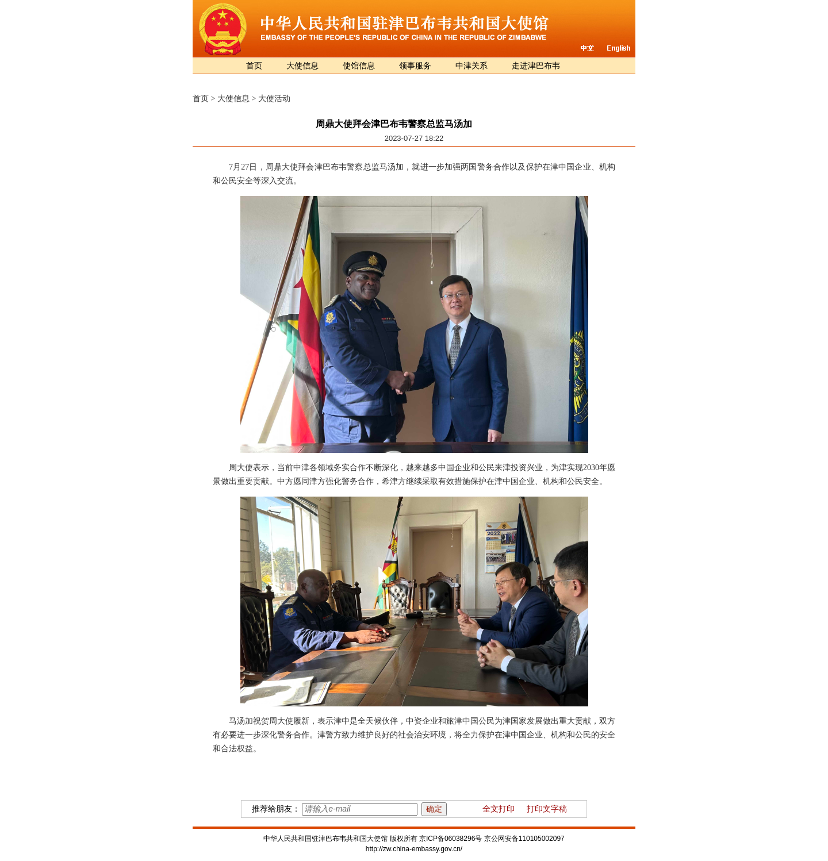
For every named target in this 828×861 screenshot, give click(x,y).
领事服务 (415, 66)
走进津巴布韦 (536, 66)
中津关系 (471, 66)
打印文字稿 (547, 809)
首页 (254, 66)
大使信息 (302, 66)
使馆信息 (359, 66)
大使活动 (274, 98)
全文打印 (498, 809)
